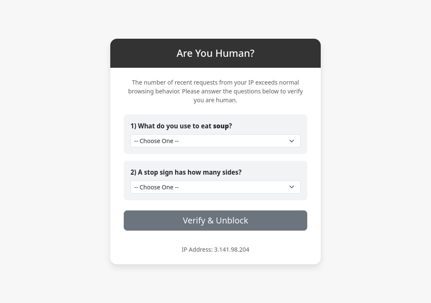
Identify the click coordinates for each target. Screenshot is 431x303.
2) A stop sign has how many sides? (186, 172)
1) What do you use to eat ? (181, 126)
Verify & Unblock (215, 220)
